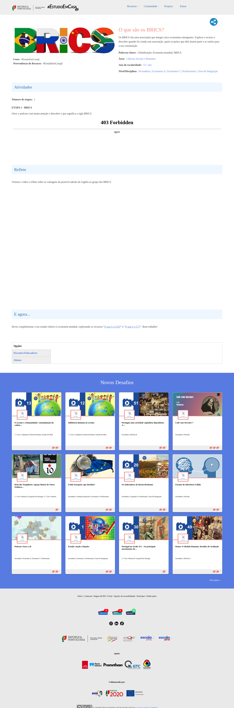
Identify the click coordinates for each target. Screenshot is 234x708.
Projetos (168, 6)
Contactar (88, 596)
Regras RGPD (100, 596)
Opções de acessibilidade (124, 596)
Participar (141, 596)
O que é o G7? (132, 326)
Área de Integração (208, 71)
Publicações (152, 596)
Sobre (79, 596)
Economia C (173, 71)
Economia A (158, 71)
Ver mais (213, 580)
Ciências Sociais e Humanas (141, 58)
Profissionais (189, 71)
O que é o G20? (112, 326)
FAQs (109, 596)
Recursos (132, 6)
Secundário (144, 71)
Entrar (183, 6)
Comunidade (150, 6)
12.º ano (147, 65)
